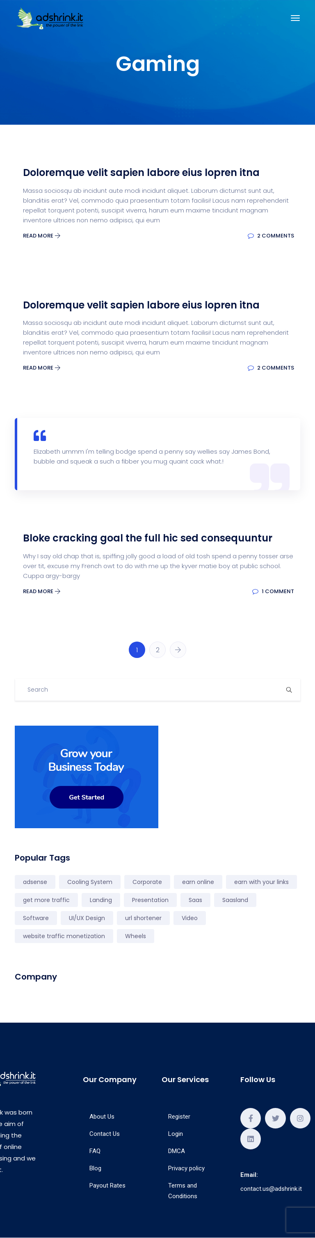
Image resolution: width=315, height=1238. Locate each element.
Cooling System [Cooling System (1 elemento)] (89, 882)
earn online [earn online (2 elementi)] (198, 882)
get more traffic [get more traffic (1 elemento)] (46, 900)
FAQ (94, 1151)
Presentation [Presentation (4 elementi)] (150, 900)
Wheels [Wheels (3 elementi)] (135, 936)
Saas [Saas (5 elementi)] (195, 900)
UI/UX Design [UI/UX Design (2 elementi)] (87, 918)
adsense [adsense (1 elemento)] (35, 882)
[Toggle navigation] (295, 18)
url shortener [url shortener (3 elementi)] (143, 918)
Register (179, 1116)
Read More (42, 236)
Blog (95, 1168)
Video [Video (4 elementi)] (190, 918)
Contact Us (104, 1133)
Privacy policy (186, 1168)
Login (175, 1133)
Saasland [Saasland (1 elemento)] (235, 900)
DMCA (176, 1151)
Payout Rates (107, 1185)
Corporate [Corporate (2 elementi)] (147, 882)
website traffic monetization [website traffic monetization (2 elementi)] (64, 936)
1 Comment (273, 591)
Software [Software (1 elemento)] (36, 918)
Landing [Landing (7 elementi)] (101, 900)
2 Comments (271, 236)
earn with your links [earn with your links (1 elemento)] (261, 882)
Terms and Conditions (182, 1191)
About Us (101, 1116)
